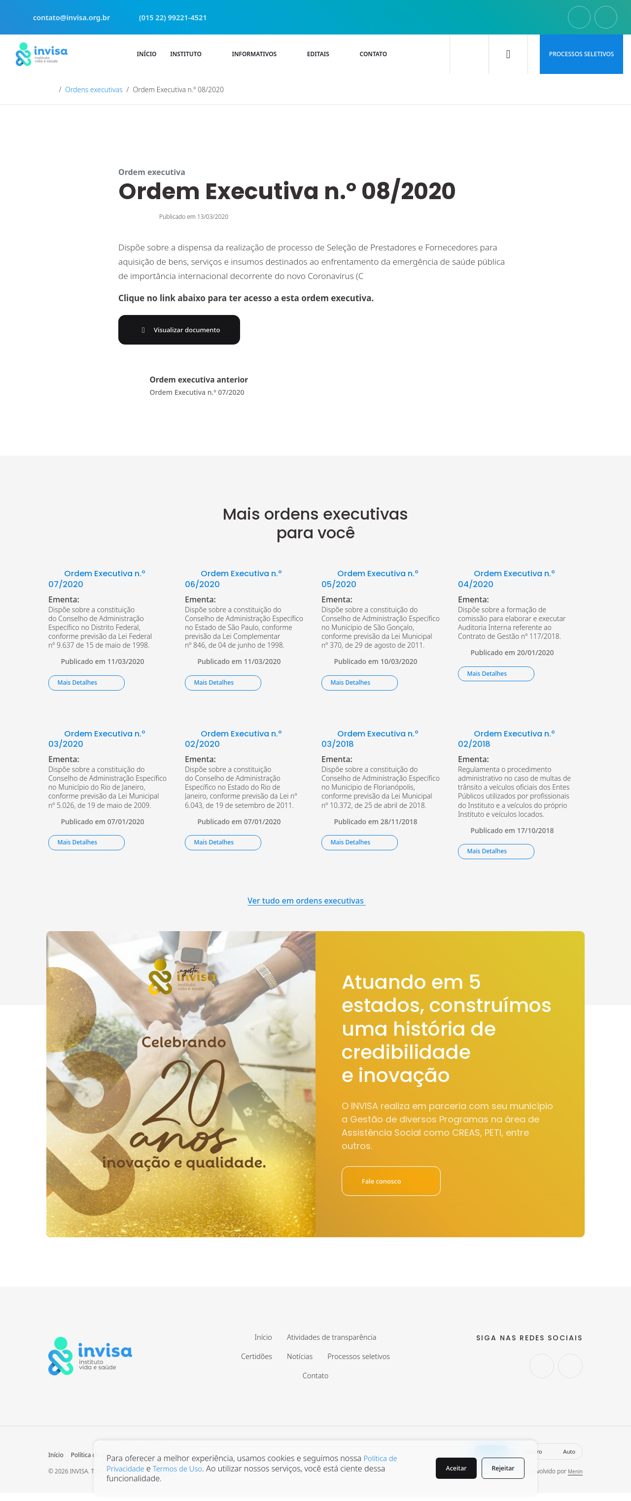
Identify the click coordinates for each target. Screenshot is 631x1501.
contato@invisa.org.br (68, 17)
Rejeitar (501, 1468)
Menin (574, 1479)
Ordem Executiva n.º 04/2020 (511, 581)
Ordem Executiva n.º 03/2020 (102, 740)
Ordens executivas (93, 89)
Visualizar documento (188, 330)
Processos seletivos (581, 54)
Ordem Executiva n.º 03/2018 (375, 740)
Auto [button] (564, 1459)
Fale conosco (397, 1184)
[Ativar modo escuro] (508, 54)
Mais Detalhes (86, 684)
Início (56, 1463)
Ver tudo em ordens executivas (315, 903)
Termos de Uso (184, 1468)
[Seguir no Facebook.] (606, 17)
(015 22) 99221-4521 (177, 17)
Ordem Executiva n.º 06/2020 (238, 581)
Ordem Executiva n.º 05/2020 (375, 581)
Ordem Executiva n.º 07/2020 (102, 581)
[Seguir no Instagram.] (579, 17)
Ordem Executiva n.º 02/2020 (238, 740)
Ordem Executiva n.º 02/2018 (511, 740)
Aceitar (448, 1468)
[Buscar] (469, 54)
